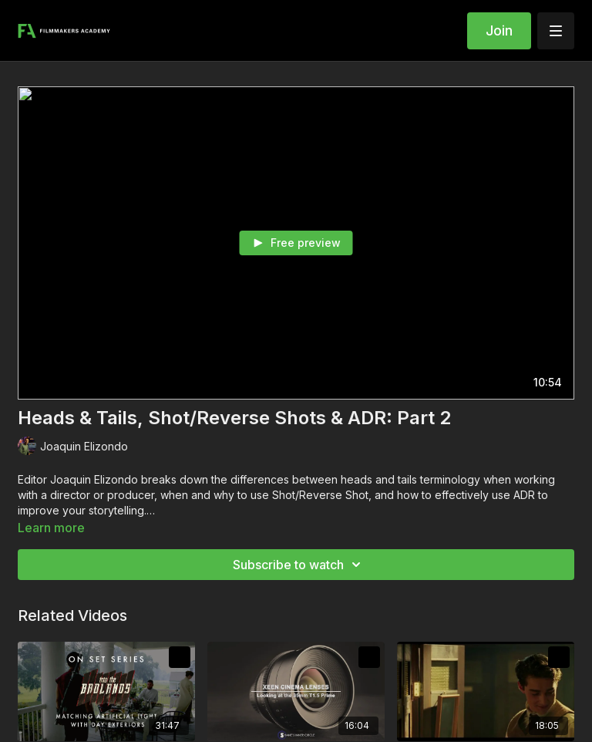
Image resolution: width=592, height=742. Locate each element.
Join (499, 30)
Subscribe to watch (299, 564)
